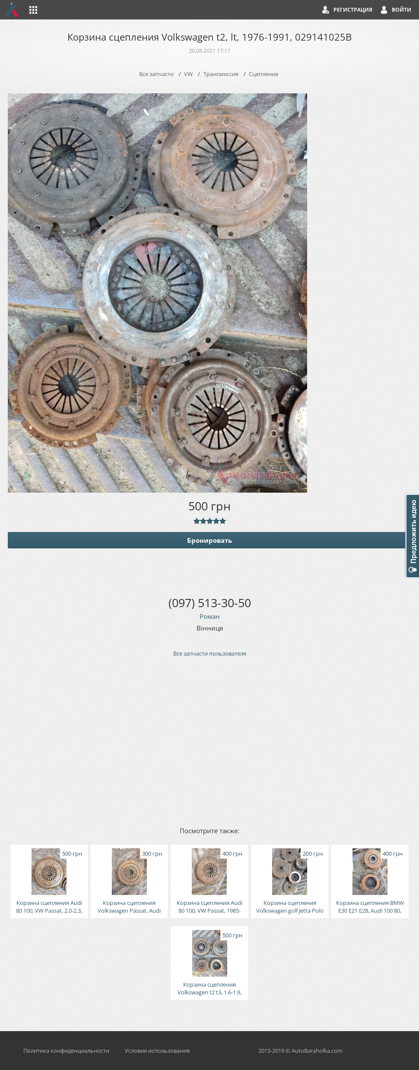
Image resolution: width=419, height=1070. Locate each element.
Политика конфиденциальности (66, 1050)
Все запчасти (156, 74)
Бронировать (209, 540)
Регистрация (352, 9)
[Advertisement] (209, 741)
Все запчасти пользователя (209, 653)
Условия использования (157, 1050)
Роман (210, 616)
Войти (401, 9)
